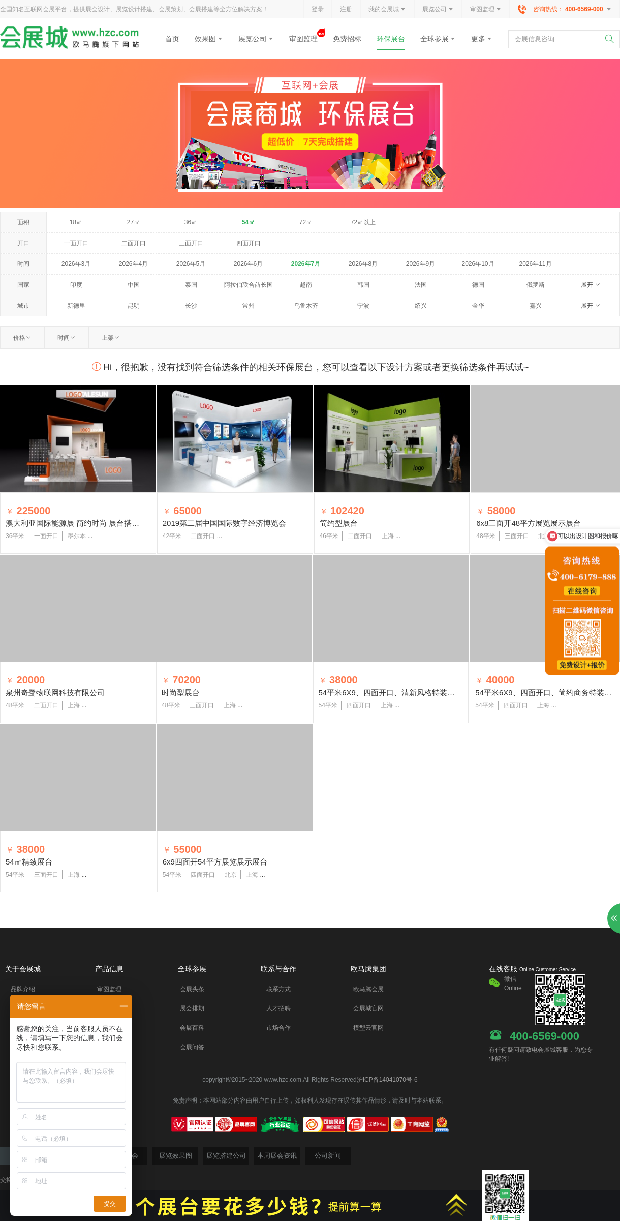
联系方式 (278, 989)
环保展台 (391, 39)
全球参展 (438, 39)
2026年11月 (535, 263)
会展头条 (192, 989)
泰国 (191, 284)
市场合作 (278, 1027)
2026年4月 (133, 263)
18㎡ (76, 222)
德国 (478, 284)
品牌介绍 (23, 989)
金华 (478, 305)
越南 (306, 284)
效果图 (209, 39)
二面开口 (133, 243)
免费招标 (347, 39)
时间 (66, 337)
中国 (134, 284)
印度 (76, 284)
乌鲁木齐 (306, 305)
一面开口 (76, 243)
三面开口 (191, 243)
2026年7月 (305, 263)
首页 (172, 39)
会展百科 (192, 1027)
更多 (481, 39)
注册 (346, 9)
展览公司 (438, 10)
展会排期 (192, 1008)
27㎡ (133, 222)
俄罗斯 (535, 284)
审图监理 (486, 10)
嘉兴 (536, 305)
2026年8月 (363, 263)
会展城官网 (368, 1008)
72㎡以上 (363, 222)
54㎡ (248, 222)
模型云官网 (368, 1027)
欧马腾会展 (368, 989)
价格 (22, 337)
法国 (421, 284)
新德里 (76, 305)
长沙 (191, 305)
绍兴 (421, 305)
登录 (318, 9)
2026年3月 (75, 263)
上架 (111, 337)
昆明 (134, 305)
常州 (248, 305)
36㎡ (190, 222)
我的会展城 (387, 10)
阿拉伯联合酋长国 (248, 284)
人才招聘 (278, 1008)
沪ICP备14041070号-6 (387, 1079)
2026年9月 (420, 263)
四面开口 (248, 243)
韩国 (363, 284)
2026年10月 (477, 263)
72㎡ (305, 222)
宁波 (363, 305)
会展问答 (192, 1047)
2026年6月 (248, 263)
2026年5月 (190, 263)
